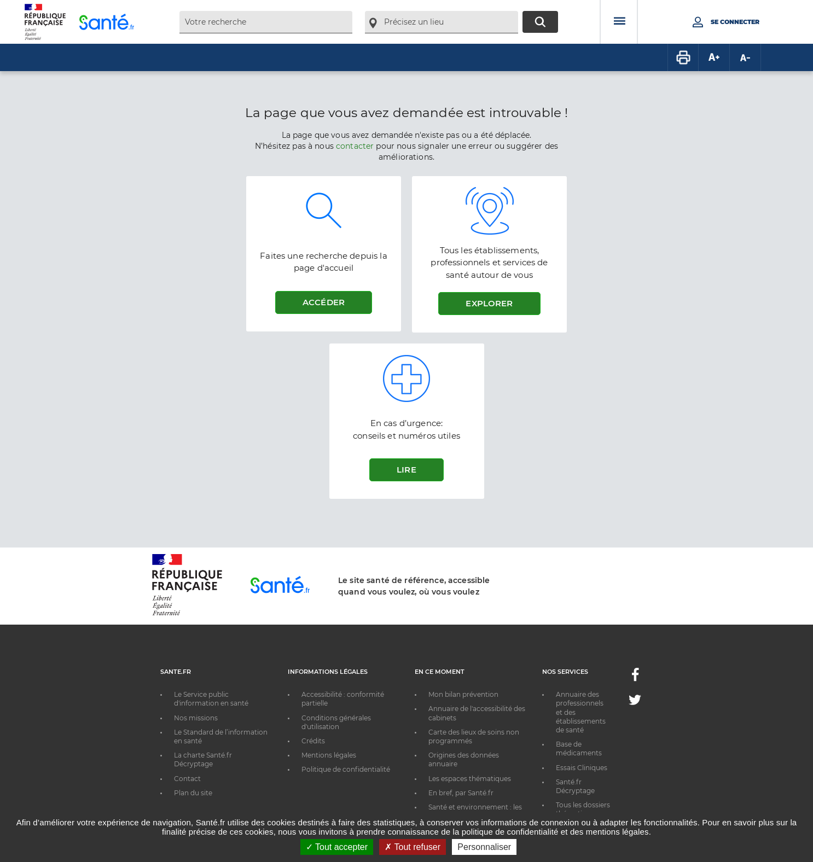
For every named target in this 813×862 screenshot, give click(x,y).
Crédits (313, 741)
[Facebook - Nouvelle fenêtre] (635, 678)
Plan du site (193, 793)
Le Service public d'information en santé (211, 698)
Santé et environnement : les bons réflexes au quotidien (475, 811)
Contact (187, 778)
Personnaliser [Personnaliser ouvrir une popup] (484, 847)
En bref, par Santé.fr (460, 793)
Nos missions (196, 718)
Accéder (324, 302)
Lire (406, 469)
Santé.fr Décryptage (575, 786)
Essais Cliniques (581, 768)
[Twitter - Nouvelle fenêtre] (635, 702)
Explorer (489, 303)
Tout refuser (412, 847)
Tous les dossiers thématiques (583, 809)
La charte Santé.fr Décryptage (203, 759)
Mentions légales (328, 755)
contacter (355, 146)
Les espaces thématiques (469, 778)
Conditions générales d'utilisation (336, 722)
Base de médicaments (579, 748)
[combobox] (265, 22)
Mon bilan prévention (463, 694)
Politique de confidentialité (345, 769)
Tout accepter (337, 847)
